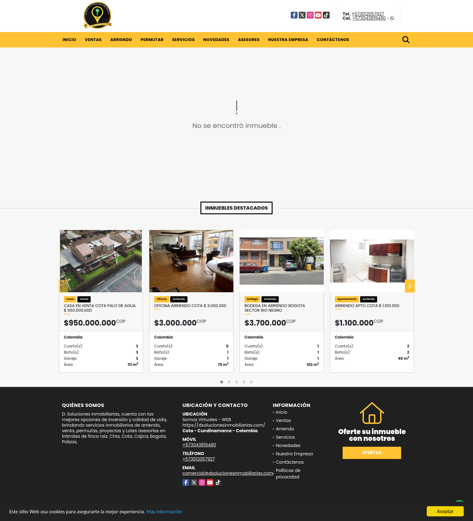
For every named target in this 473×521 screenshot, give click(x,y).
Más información (164, 512)
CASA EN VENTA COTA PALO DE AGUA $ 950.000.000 (100, 308)
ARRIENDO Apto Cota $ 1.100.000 (367, 305)
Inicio (69, 40)
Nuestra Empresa (288, 40)
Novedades (216, 40)
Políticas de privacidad (288, 473)
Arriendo (121, 40)
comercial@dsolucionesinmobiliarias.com (228, 473)
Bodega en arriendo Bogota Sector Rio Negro (275, 308)
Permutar (152, 40)
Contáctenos (333, 40)
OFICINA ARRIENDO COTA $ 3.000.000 (190, 305)
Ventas (93, 40)
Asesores (249, 40)
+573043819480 (369, 18)
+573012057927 (368, 14)
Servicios (183, 40)
